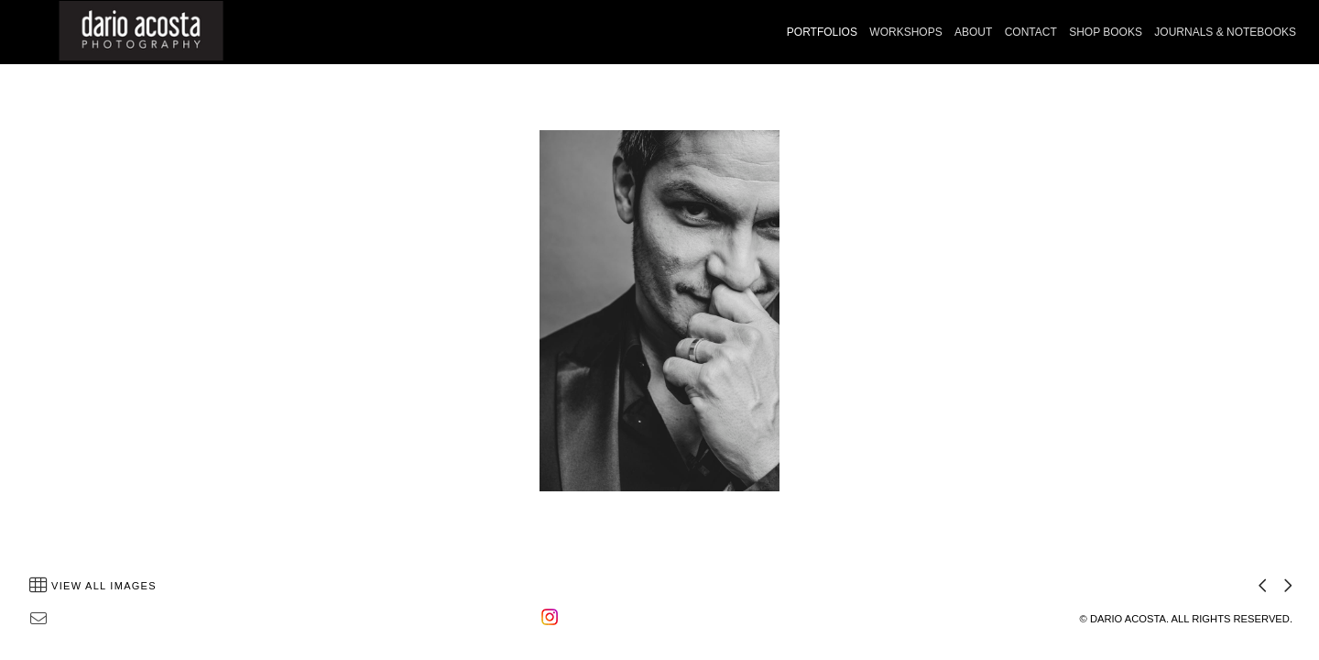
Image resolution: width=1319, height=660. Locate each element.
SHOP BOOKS (1105, 32)
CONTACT (1031, 32)
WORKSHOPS (905, 32)
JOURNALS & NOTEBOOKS (1225, 32)
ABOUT (973, 32)
